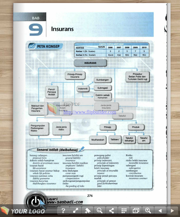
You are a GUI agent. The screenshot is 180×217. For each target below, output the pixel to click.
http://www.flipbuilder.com (90, 112)
